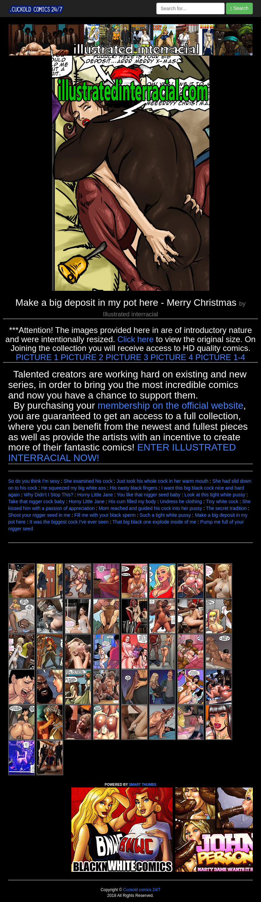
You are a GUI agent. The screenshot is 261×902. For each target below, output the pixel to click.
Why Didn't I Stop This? (48, 494)
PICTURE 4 (172, 357)
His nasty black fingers (133, 488)
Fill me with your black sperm (105, 515)
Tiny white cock (222, 501)
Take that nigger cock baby (36, 501)
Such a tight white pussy (165, 515)
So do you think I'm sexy (33, 481)
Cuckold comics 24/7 (141, 889)
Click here (135, 339)
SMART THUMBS (142, 784)
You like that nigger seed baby (148, 494)
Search (239, 8)
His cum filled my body (132, 501)
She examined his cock (88, 481)
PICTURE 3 (127, 357)
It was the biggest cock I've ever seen (69, 522)
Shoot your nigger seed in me (39, 515)
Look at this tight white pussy (214, 494)
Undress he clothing (181, 501)
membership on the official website (170, 405)
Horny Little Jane (95, 494)
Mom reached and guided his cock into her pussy (150, 508)
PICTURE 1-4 (220, 357)
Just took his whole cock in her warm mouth (163, 481)
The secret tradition (226, 508)
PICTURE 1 (37, 357)
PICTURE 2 (82, 357)
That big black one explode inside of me (154, 522)
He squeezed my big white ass (73, 488)
